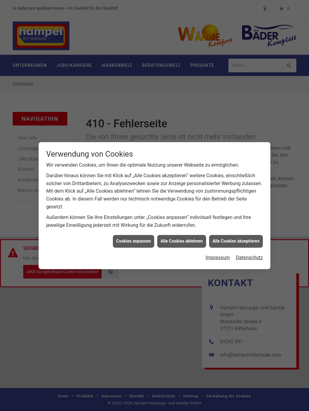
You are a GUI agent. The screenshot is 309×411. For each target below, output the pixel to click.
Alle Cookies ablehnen (182, 238)
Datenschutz (249, 255)
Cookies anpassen (133, 238)
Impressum (217, 255)
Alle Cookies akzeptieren (236, 238)
